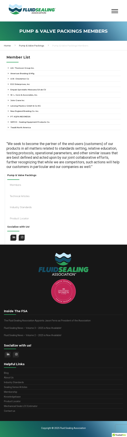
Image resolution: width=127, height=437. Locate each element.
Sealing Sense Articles (15, 387)
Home (7, 45)
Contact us (9, 411)
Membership (10, 392)
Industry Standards (14, 382)
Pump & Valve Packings (31, 45)
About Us (9, 377)
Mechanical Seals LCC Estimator (21, 406)
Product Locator (12, 401)
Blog (6, 373)
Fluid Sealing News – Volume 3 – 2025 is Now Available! (32, 328)
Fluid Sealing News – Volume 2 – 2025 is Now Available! (32, 335)
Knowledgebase (12, 396)
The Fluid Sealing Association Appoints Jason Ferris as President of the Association (47, 320)
